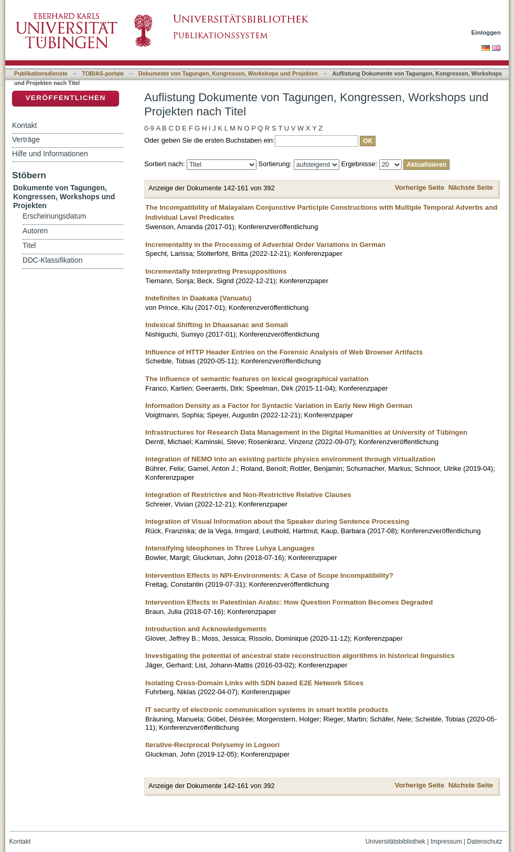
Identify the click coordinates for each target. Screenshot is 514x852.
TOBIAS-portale (103, 73)
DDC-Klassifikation (52, 260)
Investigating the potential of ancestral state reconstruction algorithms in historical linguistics (300, 656)
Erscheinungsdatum (54, 216)
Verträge (26, 139)
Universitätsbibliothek (395, 841)
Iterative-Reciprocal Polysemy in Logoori (212, 745)
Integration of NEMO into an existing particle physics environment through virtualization (290, 459)
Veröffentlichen (65, 98)
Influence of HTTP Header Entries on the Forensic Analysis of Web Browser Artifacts (284, 352)
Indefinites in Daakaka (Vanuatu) (198, 298)
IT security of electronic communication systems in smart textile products (266, 710)
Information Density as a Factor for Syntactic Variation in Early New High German (278, 405)
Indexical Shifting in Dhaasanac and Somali (216, 325)
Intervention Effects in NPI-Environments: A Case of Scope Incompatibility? (269, 575)
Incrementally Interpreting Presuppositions (215, 271)
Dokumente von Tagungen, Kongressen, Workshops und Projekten (228, 73)
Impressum (446, 841)
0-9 (149, 128)
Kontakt (24, 125)
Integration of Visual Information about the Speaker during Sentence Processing (277, 521)
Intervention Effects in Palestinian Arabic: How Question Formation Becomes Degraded (289, 602)
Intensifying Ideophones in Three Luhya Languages (230, 548)
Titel (29, 246)
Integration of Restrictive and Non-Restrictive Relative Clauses (248, 495)
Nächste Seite (470, 187)
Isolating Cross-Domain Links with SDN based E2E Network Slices (254, 683)
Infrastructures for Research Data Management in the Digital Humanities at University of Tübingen (306, 432)
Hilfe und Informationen (50, 153)
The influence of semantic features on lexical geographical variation (257, 379)
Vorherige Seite (419, 187)
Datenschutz (484, 841)
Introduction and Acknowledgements (205, 629)
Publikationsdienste (41, 73)
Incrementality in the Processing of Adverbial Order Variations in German (265, 245)
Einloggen (486, 32)
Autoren (35, 231)
